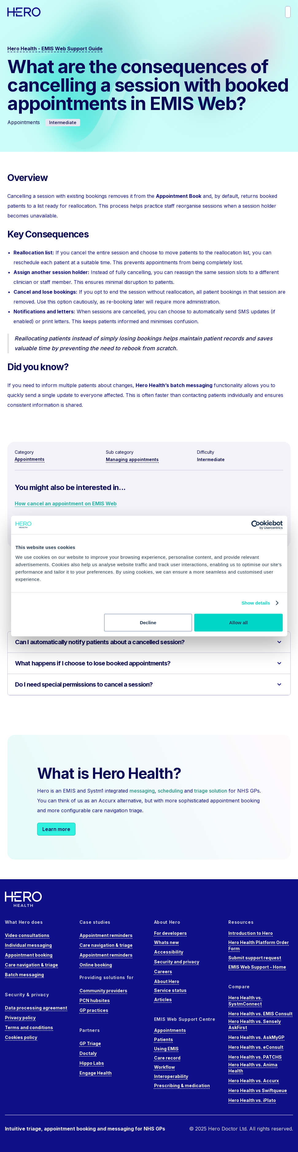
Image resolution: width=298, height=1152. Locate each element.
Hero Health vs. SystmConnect (245, 1000)
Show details (256, 602)
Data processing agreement (36, 1007)
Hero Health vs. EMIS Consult (260, 1013)
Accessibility (168, 951)
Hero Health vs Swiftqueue (257, 1090)
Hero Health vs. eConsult (255, 1047)
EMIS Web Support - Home (257, 967)
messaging (142, 791)
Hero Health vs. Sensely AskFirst (254, 1024)
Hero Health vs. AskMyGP (256, 1037)
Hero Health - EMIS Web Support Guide (55, 48)
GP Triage (90, 1043)
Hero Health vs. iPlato (252, 1100)
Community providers (103, 990)
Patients (163, 1039)
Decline (148, 622)
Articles (163, 999)
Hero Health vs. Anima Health (252, 1067)
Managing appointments (132, 459)
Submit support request (254, 957)
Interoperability (171, 1076)
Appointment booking (28, 955)
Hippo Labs (91, 1063)
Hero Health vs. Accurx (253, 1080)
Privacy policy (20, 1017)
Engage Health (95, 1073)
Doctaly (88, 1053)
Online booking (95, 964)
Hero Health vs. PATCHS (255, 1057)
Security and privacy (176, 961)
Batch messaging (24, 974)
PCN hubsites (94, 1000)
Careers (163, 971)
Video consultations (27, 935)
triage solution (210, 791)
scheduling (171, 791)
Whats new (166, 942)
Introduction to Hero (250, 933)
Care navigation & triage (31, 964)
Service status (170, 990)
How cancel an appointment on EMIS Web (66, 503)
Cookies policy (21, 1037)
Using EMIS (166, 1048)
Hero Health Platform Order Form (258, 945)
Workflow (164, 1067)
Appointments (30, 459)
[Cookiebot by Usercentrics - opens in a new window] (256, 525)
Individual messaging (28, 945)
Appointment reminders (106, 935)
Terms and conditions (29, 1027)
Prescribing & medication (182, 1085)
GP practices (93, 1010)
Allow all (238, 622)
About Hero (166, 981)
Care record (167, 1057)
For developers (170, 933)
